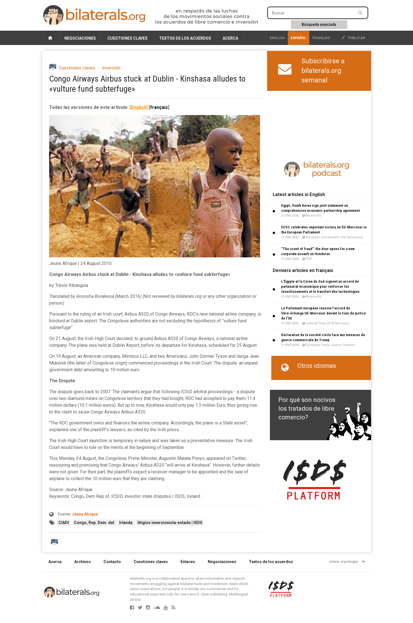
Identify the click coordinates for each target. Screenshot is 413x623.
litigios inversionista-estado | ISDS (169, 522)
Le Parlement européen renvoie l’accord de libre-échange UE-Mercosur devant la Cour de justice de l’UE (323, 313)
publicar (353, 38)
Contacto (112, 561)
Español (298, 38)
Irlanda (126, 522)
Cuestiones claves (127, 38)
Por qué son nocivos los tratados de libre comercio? (306, 408)
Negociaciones (80, 38)
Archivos (82, 561)
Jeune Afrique (85, 514)
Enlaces (187, 561)
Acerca (230, 38)
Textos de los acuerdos (185, 38)
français (321, 38)
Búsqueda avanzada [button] (319, 24)
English (277, 38)
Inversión (111, 68)
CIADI (64, 522)
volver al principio (347, 562)
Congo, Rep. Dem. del (94, 522)
